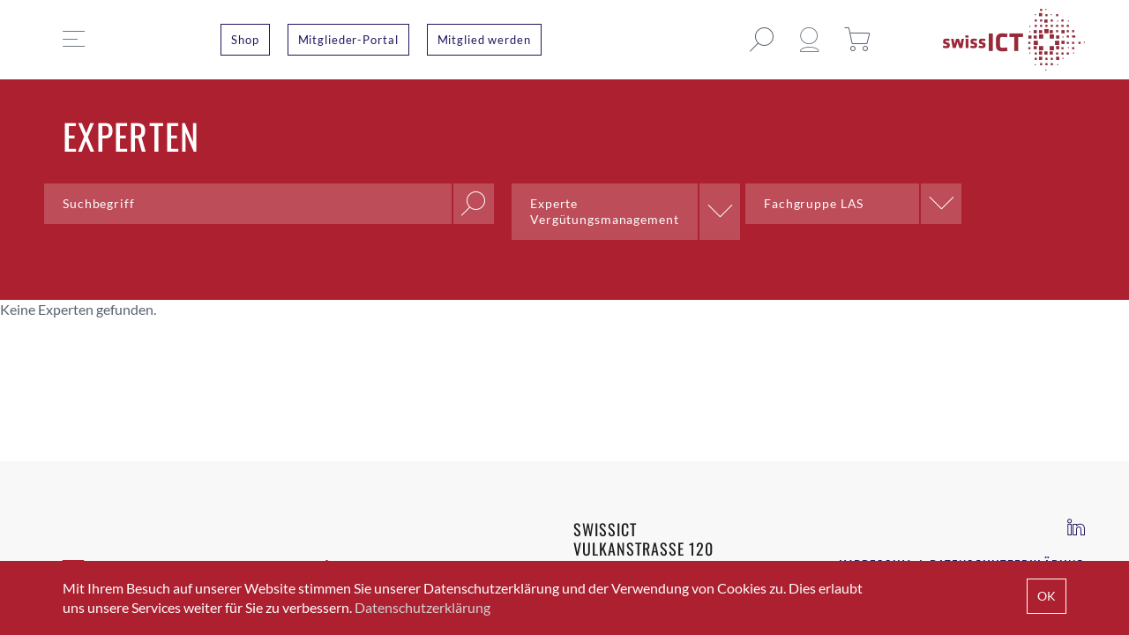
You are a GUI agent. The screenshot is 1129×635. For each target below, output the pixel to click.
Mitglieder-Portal (348, 40)
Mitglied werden (484, 40)
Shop (245, 40)
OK (1046, 595)
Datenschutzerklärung (422, 607)
